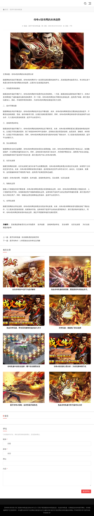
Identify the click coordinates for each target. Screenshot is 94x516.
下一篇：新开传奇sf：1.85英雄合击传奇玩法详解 (21, 241)
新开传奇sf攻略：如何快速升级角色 (23, 405)
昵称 (5, 439)
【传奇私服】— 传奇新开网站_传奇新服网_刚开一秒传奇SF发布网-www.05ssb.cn (12, 3)
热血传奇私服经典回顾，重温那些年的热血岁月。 (70, 289)
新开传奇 (87, 510)
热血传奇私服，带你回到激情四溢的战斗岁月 (24, 328)
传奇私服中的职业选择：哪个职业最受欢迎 (23, 366)
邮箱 (5, 449)
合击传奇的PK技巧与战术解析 (23, 289)
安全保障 (65, 224)
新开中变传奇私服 (16, 9)
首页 (6, 9)
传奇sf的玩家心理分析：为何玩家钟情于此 (70, 366)
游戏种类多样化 (53, 224)
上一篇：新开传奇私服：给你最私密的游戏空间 (21, 237)
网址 (4, 459)
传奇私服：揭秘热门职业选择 (70, 328)
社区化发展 (75, 224)
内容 (5, 469)
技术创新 (41, 224)
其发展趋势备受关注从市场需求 (23, 224)
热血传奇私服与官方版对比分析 (70, 405)
